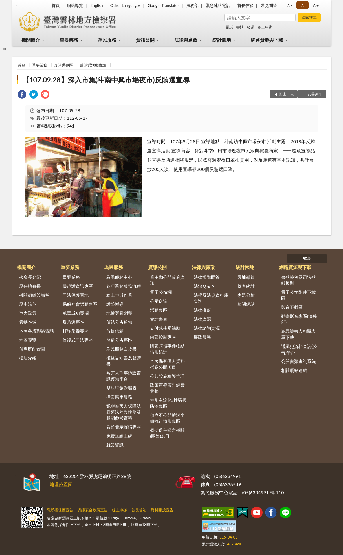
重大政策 (27, 313)
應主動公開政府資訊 (167, 280)
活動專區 (158, 310)
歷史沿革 (27, 304)
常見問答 (269, 5)
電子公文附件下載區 (298, 295)
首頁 (21, 65)
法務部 (192, 5)
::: (17, 4)
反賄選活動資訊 (93, 65)
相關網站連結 (294, 370)
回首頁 (53, 5)
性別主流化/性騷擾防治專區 (168, 403)
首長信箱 (245, 5)
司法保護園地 (76, 295)
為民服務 (107, 40)
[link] (22, 95)
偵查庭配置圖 (32, 348)
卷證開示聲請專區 (123, 426)
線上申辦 (265, 27)
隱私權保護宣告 (60, 510)
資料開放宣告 (162, 510)
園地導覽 (246, 277)
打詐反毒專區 (76, 330)
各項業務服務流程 (123, 286)
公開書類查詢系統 (298, 361)
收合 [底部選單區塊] (307, 258)
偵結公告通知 (119, 321)
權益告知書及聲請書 (123, 360)
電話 (229, 27)
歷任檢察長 (30, 286)
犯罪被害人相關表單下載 (298, 334)
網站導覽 (75, 5)
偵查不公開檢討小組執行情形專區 (167, 418)
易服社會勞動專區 (80, 304)
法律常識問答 (207, 277)
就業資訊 (115, 444)
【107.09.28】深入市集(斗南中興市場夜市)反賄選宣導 (106, 79)
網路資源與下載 (267, 40)
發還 (250, 27)
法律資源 (202, 319)
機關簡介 (30, 40)
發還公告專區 (119, 339)
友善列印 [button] (314, 94)
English (96, 5)
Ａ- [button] (289, 5)
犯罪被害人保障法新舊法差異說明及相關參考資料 (123, 412)
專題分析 (246, 295)
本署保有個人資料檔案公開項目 (167, 364)
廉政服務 (202, 337)
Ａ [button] (302, 5)
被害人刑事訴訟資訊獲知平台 (123, 375)
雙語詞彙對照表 (121, 387)
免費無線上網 (119, 435)
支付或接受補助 (165, 328)
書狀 (240, 27)
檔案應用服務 (119, 396)
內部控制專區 (163, 337)
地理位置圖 (61, 484)
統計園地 (221, 40)
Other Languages (125, 5)
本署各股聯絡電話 (36, 330)
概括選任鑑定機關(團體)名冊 (167, 433)
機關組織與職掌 (34, 295)
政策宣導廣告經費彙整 (167, 388)
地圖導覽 (27, 339)
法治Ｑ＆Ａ (204, 286)
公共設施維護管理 (167, 376)
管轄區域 (27, 321)
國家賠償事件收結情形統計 (167, 349)
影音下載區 (292, 307)
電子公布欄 (161, 292)
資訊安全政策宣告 (93, 510)
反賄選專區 (63, 65)
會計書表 (158, 319)
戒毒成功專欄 (76, 313)
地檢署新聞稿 (119, 313)
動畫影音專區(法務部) (299, 319)
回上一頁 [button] (286, 94)
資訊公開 (145, 40)
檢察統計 (246, 286)
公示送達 (158, 301)
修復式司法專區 (78, 339)
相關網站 (246, 304)
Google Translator (163, 5)
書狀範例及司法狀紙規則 (298, 280)
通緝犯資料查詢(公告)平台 (299, 349)
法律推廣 (202, 310)
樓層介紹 (27, 357)
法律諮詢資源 (207, 328)
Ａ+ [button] (315, 5)
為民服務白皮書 (121, 348)
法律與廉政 (185, 40)
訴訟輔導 (115, 304)
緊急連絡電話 (218, 5)
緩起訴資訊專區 (78, 286)
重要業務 (69, 40)
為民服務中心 (119, 277)
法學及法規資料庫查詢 (211, 298)
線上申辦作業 (119, 295)
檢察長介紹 (30, 277)
